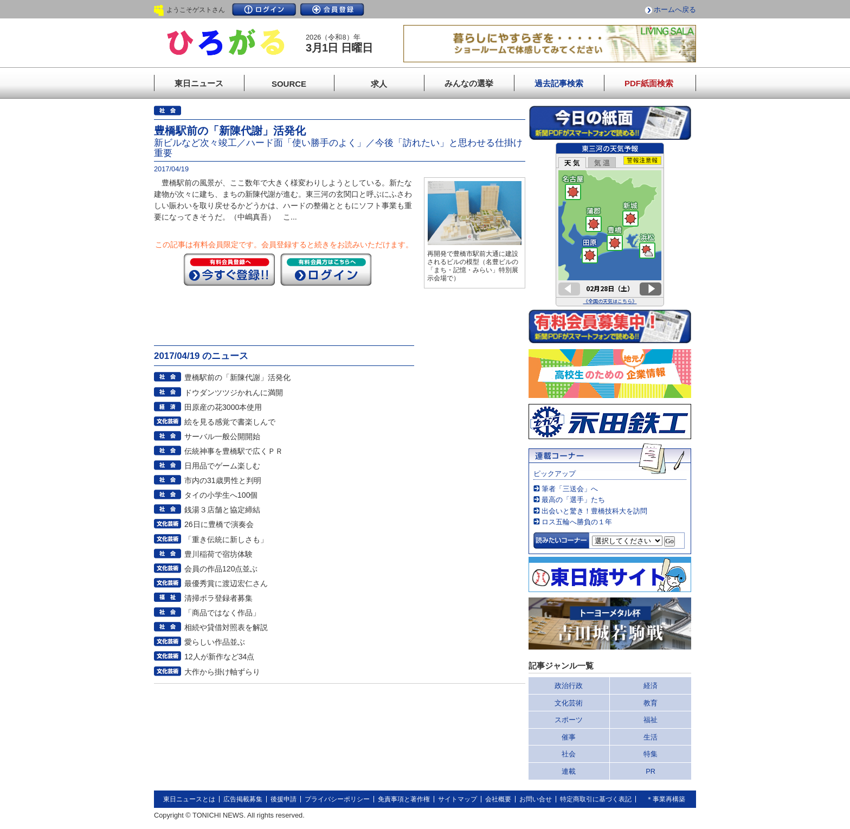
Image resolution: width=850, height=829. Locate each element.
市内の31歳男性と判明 (222, 480)
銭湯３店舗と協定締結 (222, 509)
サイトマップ (457, 799)
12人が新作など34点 (219, 656)
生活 (650, 737)
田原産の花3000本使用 (223, 407)
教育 (650, 703)
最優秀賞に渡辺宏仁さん (226, 583)
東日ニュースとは (189, 799)
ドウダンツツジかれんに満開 (233, 392)
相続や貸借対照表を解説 (226, 627)
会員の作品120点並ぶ (221, 568)
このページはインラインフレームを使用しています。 (610, 224)
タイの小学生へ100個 (221, 495)
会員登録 (332, 9)
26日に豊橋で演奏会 (219, 524)
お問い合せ (535, 799)
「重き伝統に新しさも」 (226, 539)
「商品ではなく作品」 (222, 612)
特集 (650, 754)
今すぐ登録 (229, 269)
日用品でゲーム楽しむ (222, 465)
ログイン (264, 9)
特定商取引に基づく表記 (596, 799)
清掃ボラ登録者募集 (218, 598)
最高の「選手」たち (573, 500)
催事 (569, 737)
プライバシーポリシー (337, 799)
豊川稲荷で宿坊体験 (218, 554)
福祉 (650, 720)
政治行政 (569, 686)
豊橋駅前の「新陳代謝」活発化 (237, 377)
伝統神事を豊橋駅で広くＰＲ (233, 451)
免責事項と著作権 (404, 799)
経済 (650, 686)
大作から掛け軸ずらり (222, 671)
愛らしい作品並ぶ (214, 642)
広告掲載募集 (242, 799)
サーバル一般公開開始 (222, 436)
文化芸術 (569, 703)
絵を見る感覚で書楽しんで (229, 421)
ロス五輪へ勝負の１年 (577, 522)
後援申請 (284, 799)
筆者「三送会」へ (570, 489)
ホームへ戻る (675, 9)
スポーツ (569, 720)
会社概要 (498, 799)
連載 (569, 771)
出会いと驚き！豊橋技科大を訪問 (594, 511)
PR (650, 771)
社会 (569, 754)
